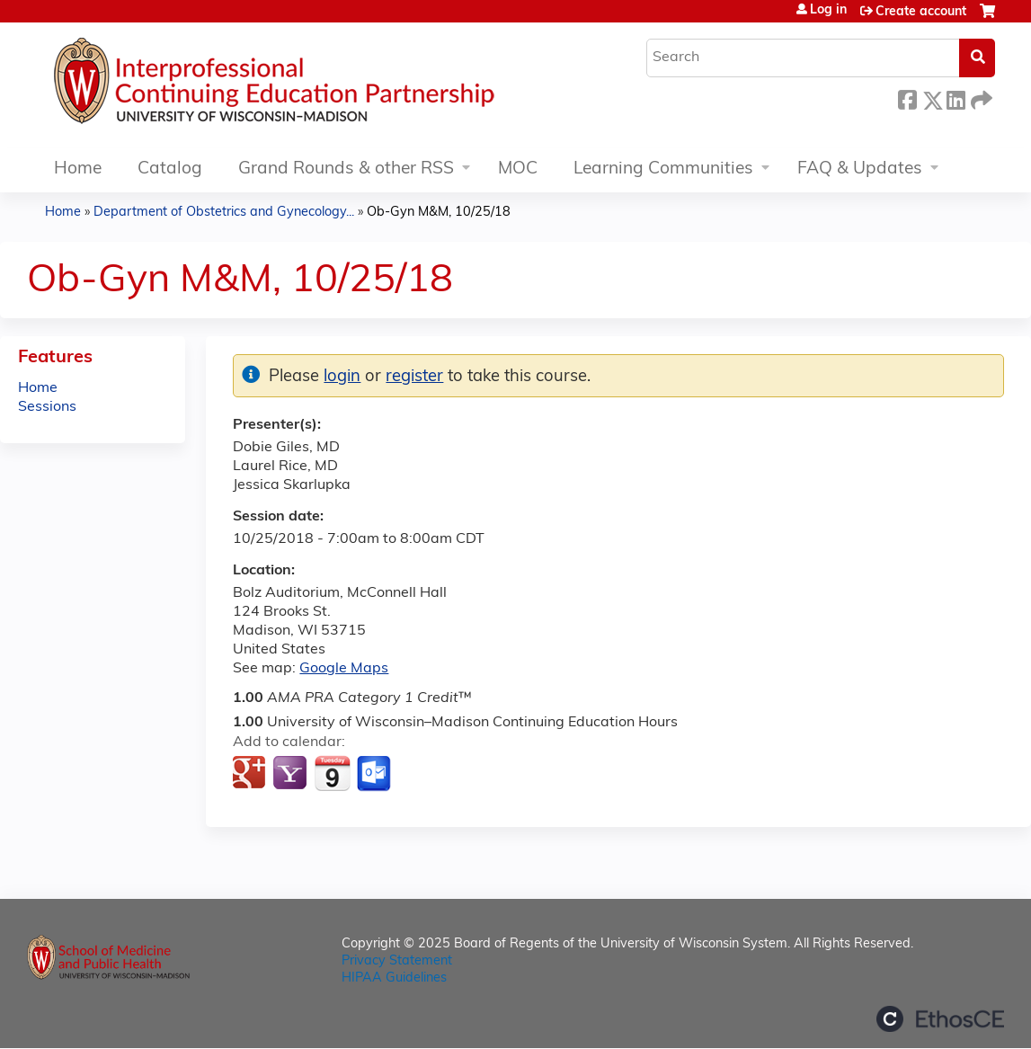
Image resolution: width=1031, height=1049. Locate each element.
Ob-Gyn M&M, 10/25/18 (439, 212)
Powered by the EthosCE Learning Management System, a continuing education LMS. (940, 1019)
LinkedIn (955, 97)
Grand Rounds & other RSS (346, 169)
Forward (980, 97)
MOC (518, 169)
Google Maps (343, 669)
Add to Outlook (375, 774)
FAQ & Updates (859, 169)
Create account (920, 12)
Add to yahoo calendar (291, 774)
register (414, 377)
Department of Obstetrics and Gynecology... (223, 212)
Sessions (47, 407)
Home (78, 169)
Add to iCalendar (332, 773)
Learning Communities (663, 169)
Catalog (170, 169)
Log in (828, 10)
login (342, 377)
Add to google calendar (251, 774)
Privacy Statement (397, 961)
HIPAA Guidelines (394, 978)
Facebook (907, 97)
